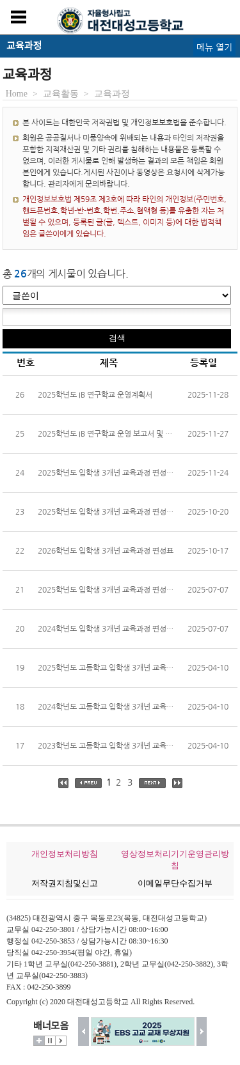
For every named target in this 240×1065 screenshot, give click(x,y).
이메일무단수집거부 (175, 883)
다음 (201, 1031)
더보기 (39, 1041)
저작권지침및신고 (64, 883)
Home (17, 93)
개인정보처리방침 (64, 854)
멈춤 (50, 1041)
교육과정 (112, 93)
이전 (83, 1031)
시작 (61, 1041)
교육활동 (61, 93)
